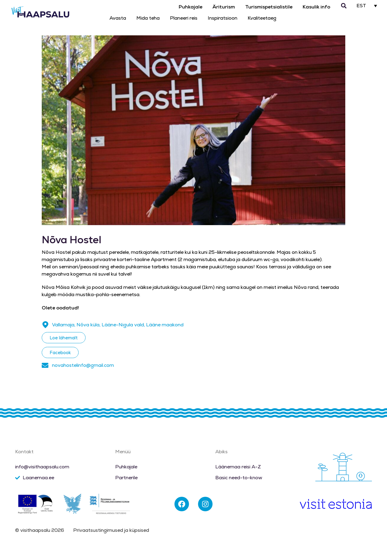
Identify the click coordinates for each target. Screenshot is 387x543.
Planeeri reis (183, 18)
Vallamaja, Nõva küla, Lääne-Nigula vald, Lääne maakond (118, 325)
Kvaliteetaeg (262, 18)
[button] (344, 6)
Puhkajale (190, 7)
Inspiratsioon (222, 18)
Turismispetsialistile (268, 7)
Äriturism (224, 7)
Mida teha (148, 18)
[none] (367, 5)
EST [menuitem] (361, 6)
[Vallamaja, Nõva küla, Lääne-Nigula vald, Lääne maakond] (45, 324)
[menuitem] (367, 5)
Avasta (117, 18)
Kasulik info (316, 7)
